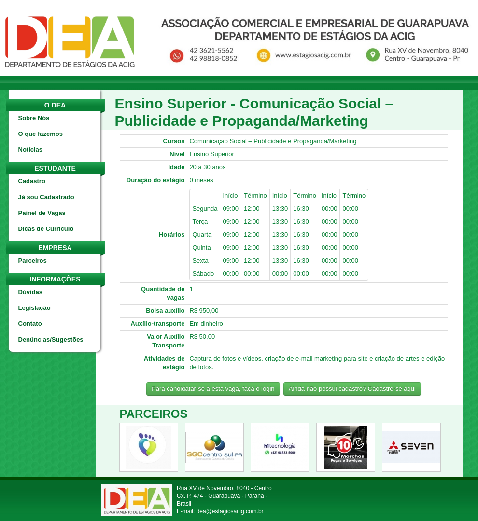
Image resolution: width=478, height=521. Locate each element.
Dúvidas (30, 291)
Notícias (30, 149)
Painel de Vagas (42, 212)
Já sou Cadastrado (46, 196)
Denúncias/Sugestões (51, 339)
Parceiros (32, 260)
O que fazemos (40, 133)
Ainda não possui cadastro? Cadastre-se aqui (352, 388)
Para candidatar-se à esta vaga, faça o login (213, 388)
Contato (30, 323)
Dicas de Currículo (46, 228)
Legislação (34, 307)
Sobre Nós (34, 117)
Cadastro (31, 181)
